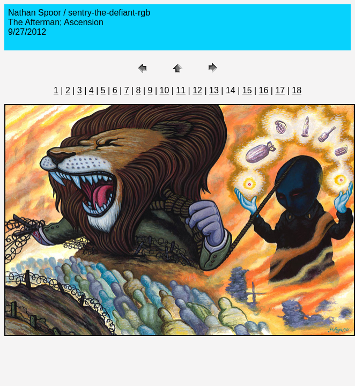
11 (181, 90)
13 (214, 90)
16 (264, 90)
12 (197, 90)
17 (280, 90)
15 (247, 90)
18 (296, 90)
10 (164, 90)
